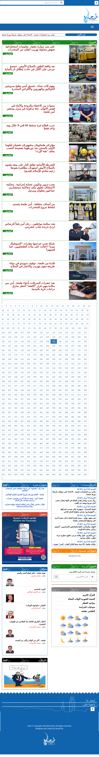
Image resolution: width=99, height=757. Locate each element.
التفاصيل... (8, 54)
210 (53, 364)
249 (34, 377)
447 (47, 439)
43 (34, 315)
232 (15, 372)
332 (28, 404)
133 (9, 341)
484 (15, 452)
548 (66, 470)
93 (29, 328)
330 (15, 404)
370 (3, 417)
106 (15, 333)
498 (15, 457)
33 (72, 310)
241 (72, 372)
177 (22, 355)
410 (78, 426)
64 (56, 319)
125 (47, 337)
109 (34, 333)
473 (34, 448)
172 (78, 350)
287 (9, 390)
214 (78, 364)
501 (34, 457)
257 (85, 377)
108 (28, 333)
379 (60, 417)
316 (15, 399)
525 (9, 466)
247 (22, 377)
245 (9, 377)
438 (78, 435)
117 (85, 333)
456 (15, 443)
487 (34, 452)
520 (66, 461)
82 (61, 324)
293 (47, 390)
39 (13, 315)
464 (66, 443)
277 (34, 386)
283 (72, 386)
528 (28, 466)
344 (15, 408)
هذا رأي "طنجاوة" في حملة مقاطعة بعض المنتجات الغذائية (24, 489)
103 (85, 328)
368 (78, 412)
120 (15, 337)
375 (34, 417)
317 (22, 399)
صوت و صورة (39, 485)
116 (78, 333)
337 (60, 404)
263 (34, 381)
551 (85, 470)
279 (47, 386)
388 (28, 421)
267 (60, 381)
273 (9, 386)
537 (85, 466)
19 (89, 306)
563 (72, 474)
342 (3, 408)
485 (22, 452)
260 (15, 381)
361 (34, 412)
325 (72, 399)
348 (41, 408)
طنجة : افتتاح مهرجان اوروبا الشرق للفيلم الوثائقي (25, 494)
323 (60, 399)
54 (3, 319)
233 (22, 372)
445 (34, 439)
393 (60, 421)
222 (41, 368)
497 (9, 457)
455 (9, 443)
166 (41, 350)
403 (34, 426)
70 (87, 319)
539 (9, 470)
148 (15, 346)
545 (47, 470)
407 (60, 426)
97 (50, 328)
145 (85, 341)
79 (45, 324)
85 (77, 324)
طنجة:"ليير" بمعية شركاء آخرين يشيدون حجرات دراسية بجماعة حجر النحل (24, 499)
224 (53, 368)
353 (72, 408)
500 (28, 457)
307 (47, 395)
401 (22, 426)
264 (41, 381)
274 (15, 386)
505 (60, 457)
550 (78, 470)
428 (15, 435)
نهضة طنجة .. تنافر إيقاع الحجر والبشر (31, 573)
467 (85, 443)
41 (24, 315)
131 (85, 337)
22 (13, 310)
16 (73, 306)
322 (53, 399)
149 (22, 346)
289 (22, 390)
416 (28, 430)
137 (34, 341)
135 (22, 341)
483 (9, 452)
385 (9, 421)
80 (50, 324)
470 (15, 448)
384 (3, 421)
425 (85, 430)
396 (78, 421)
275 (22, 386)
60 (34, 319)
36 (87, 310)
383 (85, 417)
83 (66, 324)
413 (9, 430)
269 (72, 381)
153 (47, 346)
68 (77, 319)
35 (82, 310)
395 (72, 421)
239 (60, 372)
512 (15, 461)
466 (78, 443)
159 (85, 346)
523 (85, 461)
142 (66, 341)
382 (78, 417)
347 (34, 408)
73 (13, 324)
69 (82, 319)
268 (66, 381)
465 (72, 443)
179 (34, 355)
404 (41, 426)
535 (72, 466)
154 (53, 346)
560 (53, 474)
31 (61, 310)
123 (34, 337)
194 (41, 359)
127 (60, 337)
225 (60, 368)
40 (19, 315)
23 (19, 310)
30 (56, 310)
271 (85, 381)
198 (66, 359)
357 (9, 412)
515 (34, 461)
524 (3, 466)
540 (15, 470)
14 (63, 306)
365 (60, 412)
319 (34, 399)
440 (3, 439)
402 (28, 426)
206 (28, 364)
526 (15, 466)
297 (72, 390)
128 (66, 337)
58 (24, 319)
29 (50, 310)
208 (41, 364)
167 (47, 350)
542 (28, 470)
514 (28, 461)
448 (53, 439)
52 (82, 315)
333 (34, 404)
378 (53, 417)
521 (72, 461)
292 (41, 390)
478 (66, 448)
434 (53, 435)
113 (60, 333)
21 (8, 310)
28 (45, 310)
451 (72, 439)
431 (34, 435)
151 (34, 346)
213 (72, 364)
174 (3, 355)
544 (41, 470)
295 (60, 390)
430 (28, 435)
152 (41, 346)
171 (72, 350)
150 (28, 346)
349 (47, 408)
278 (41, 386)
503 (47, 457)
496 (3, 457)
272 (3, 386)
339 (72, 404)
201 (85, 359)
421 (60, 430)
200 (78, 359)
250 (41, 377)
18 (84, 306)
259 (9, 381)
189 (9, 359)
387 (22, 421)
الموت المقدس (39, 589)
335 (47, 404)
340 (78, 404)
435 (60, 435)
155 (60, 346)
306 (41, 395)
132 (3, 341)
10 (41, 306)
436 (66, 435)
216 (3, 368)
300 (3, 395)
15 (68, 306)
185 (72, 355)
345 (22, 408)
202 (3, 364)
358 (15, 412)
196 (53, 359)
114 (66, 333)
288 (15, 390)
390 (41, 421)
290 (28, 390)
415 (22, 430)
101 (73, 328)
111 (47, 333)
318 (28, 399)
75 (24, 324)
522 (78, 461)
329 (9, 404)
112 (53, 333)
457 (22, 443)
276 (28, 386)
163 (22, 350)
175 (9, 355)
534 (66, 466)
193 (34, 359)
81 (56, 324)
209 (47, 364)
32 (66, 310)
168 (53, 350)
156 (66, 346)
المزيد (5, 485)
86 (82, 324)
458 (28, 443)
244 (3, 377)
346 (28, 408)
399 (9, 426)
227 (72, 368)
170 (66, 350)
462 (53, 443)
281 (60, 386)
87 (87, 324)
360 (28, 412)
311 (72, 395)
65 (61, 319)
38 (8, 315)
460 (41, 443)
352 (66, 408)
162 (15, 350)
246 (15, 377)
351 (60, 408)
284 (78, 386)
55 (8, 319)
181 (47, 355)
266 (53, 381)
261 (22, 381)
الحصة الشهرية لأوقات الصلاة (81, 599)
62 (45, 319)
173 (85, 350)
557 (34, 474)
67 (72, 319)
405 (47, 426)
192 (28, 359)
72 (8, 324)
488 (41, 452)
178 (28, 355)
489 (47, 452)
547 (60, 470)
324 (66, 399)
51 (77, 315)
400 (15, 426)
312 (78, 395)
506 (66, 457)
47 (56, 315)
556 (28, 474)
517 (47, 461)
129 (72, 337)
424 (78, 430)
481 (85, 448)
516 (41, 461)
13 (57, 306)
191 (22, 359)
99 (61, 328)
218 (15, 368)
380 (66, 417)
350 (53, 408)
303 (22, 395)
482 (3, 452)
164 (28, 350)
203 (9, 364)
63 (50, 319)
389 (34, 421)
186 (78, 355)
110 (41, 333)
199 (72, 359)
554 (15, 474)
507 (72, 457)
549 (72, 470)
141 (60, 341)
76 (29, 324)
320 (41, 399)
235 (34, 372)
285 (85, 386)
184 (66, 355)
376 (41, 417)
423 (72, 430)
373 (22, 417)
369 (85, 412)
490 (53, 452)
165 (34, 350)
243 (85, 372)
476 (53, 448)
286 (3, 390)
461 (47, 443)
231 (9, 372)
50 (72, 315)
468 (3, 448)
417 (34, 430)
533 (60, 466)
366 (66, 412)
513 (22, 461)
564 (78, 474)
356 (3, 412)
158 (78, 346)
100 (66, 328)
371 (9, 417)
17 (78, 306)
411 (85, 426)
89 (8, 328)
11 (47, 306)
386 (15, 421)
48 (61, 315)
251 (47, 377)
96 (45, 328)
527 (22, 466)
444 (28, 439)
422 (66, 430)
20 (3, 310)
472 (28, 448)
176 (15, 355)
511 (9, 461)
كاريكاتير (42, 660)
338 (66, 404)
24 (24, 310)
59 (29, 319)
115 (72, 333)
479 (72, 448)
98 (56, 328)
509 (85, 457)
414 (15, 430)
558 (41, 474)
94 (34, 328)
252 (53, 377)
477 (60, 448)
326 (78, 399)
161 (9, 350)
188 (3, 359)
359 (22, 412)
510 (3, 461)
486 (28, 452)
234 (28, 372)
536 (78, 466)
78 (40, 324)
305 (34, 395)
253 (60, 377)
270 (78, 381)
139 (47, 341)
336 (53, 404)
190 (15, 359)
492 (66, 452)
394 (66, 421)
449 (60, 439)
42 (29, 315)
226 (66, 368)
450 (66, 439)
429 (22, 435)
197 (60, 359)
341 (85, 404)
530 (41, 466)
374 (28, 417)
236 (41, 372)
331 (22, 404)
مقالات (43, 569)
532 (53, 466)
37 (3, 315)
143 (72, 341)
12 (52, 306)
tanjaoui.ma (74, 556)
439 (85, 435)
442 (15, 439)
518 (53, 461)
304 (28, 395)
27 (40, 310)
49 (66, 315)
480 (78, 448)
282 (66, 386)
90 (13, 328)
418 (41, 430)
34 (77, 310)
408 (66, 426)
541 (22, 470)
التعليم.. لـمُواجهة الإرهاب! (35, 605)
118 (3, 337)
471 (22, 448)
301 (9, 395)
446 (41, 439)
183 (60, 355)
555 (22, 474)
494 (78, 452)
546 (53, 470)
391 (47, 421)
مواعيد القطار (88, 603)
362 (41, 412)
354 (78, 408)
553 (9, 474)
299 (85, 390)
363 (47, 412)
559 (47, 474)
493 (72, 452)
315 (9, 399)
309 (60, 395)
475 (47, 448)
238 (53, 372)
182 (53, 355)
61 (40, 319)
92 (24, 328)
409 (72, 426)
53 (87, 315)
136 (28, 341)
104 (3, 333)
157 (72, 346)
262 (28, 381)
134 (15, 341)
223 (47, 368)
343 (9, 408)
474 (41, 448)
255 (72, 377)
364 (53, 412)
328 (3, 404)
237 (47, 372)
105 (9, 333)
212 (66, 364)
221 (34, 368)
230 (3, 372)
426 (3, 435)
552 (3, 474)
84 (72, 324)
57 (19, 319)
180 (41, 355)
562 (66, 474)
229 (85, 368)
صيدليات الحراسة (87, 607)
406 (53, 426)
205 (22, 364)
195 (47, 359)
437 (72, 435)
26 (34, 310)
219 (22, 368)
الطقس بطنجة (88, 611)
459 (34, 443)
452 (78, 439)
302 (15, 395)
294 (53, 390)
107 (22, 333)
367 (72, 412)
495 (85, 452)
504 (53, 457)
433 (47, 435)
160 (3, 350)
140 (53, 341)
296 (66, 390)
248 (28, 377)
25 (29, 310)
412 (3, 430)
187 (85, 355)
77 (34, 324)
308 (53, 395)
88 (3, 328)
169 (60, 350)
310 (66, 395)
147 (9, 346)
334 (41, 404)
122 (28, 337)
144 (78, 341)
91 (19, 328)
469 (9, 448)
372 (15, 417)
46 (50, 315)
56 (13, 319)
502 (41, 457)
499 (22, 457)
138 (41, 341)
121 (22, 337)
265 (47, 381)
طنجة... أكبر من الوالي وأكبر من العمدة (30, 640)
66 (66, 319)
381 (72, 417)
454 (3, 443)
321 (47, 399)
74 (19, 324)
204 (15, 364)
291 (34, 390)
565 (85, 474)
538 (3, 470)
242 (78, 372)
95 (40, 328)
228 (78, 368)
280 (53, 386)
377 (47, 417)
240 (66, 372)
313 (85, 395)
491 (60, 452)
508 (78, 457)
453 (85, 439)
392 (53, 421)
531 (47, 466)
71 (3, 324)
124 (41, 337)
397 (85, 421)
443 (22, 439)
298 (78, 390)
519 (60, 461)
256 (78, 377)
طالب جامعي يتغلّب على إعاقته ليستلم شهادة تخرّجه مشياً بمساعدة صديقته (25, 505)
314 (3, 399)
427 (9, 435)
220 (28, 368)
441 (9, 439)
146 (3, 346)
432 (41, 435)
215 (85, 364)
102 (79, 328)
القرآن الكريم (89, 595)
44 (40, 315)
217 (9, 368)
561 (60, 474)
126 (53, 337)
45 (45, 315)
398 (3, 426)
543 (34, 470)
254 (66, 377)
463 (60, 443)
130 (78, 337)
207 (34, 364)
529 (34, 466)
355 (85, 408)
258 (3, 381)
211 (60, 364)
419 (47, 430)
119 (9, 337)
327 (85, 399)
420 (53, 430)
